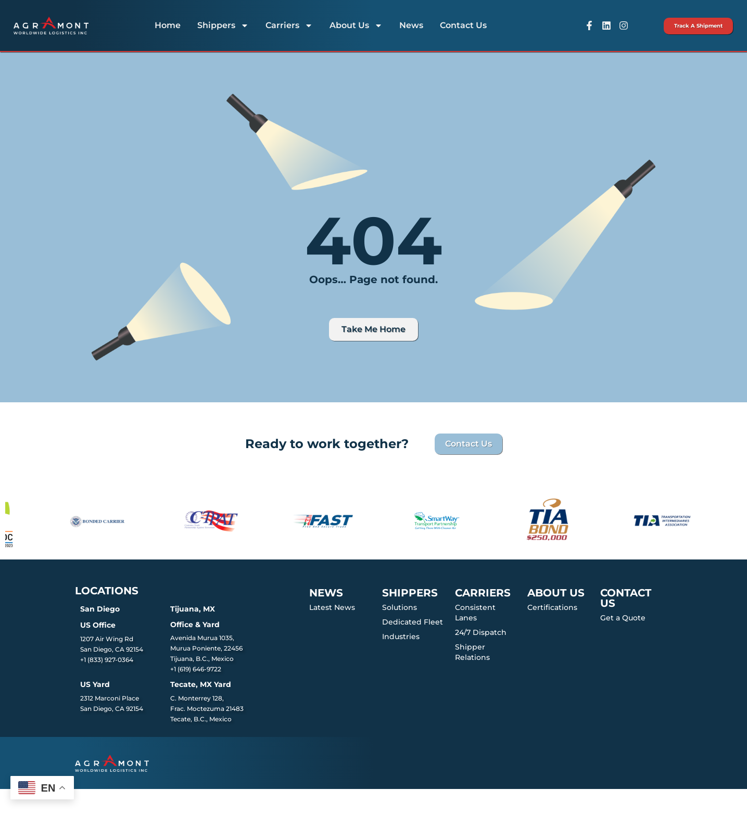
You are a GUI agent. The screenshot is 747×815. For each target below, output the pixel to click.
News (411, 25)
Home (168, 25)
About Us (356, 25)
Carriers (289, 25)
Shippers (223, 25)
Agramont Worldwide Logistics (141, 802)
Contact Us (463, 25)
